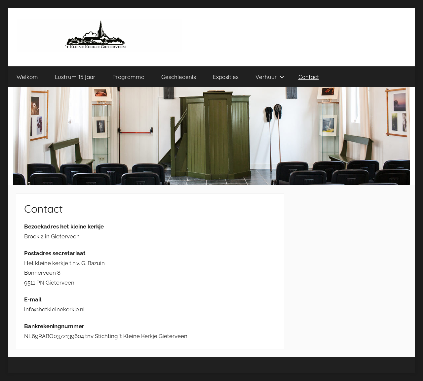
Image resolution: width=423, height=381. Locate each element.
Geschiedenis (178, 76)
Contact (308, 76)
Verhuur (269, 76)
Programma (128, 76)
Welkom (27, 76)
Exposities (226, 76)
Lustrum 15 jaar (75, 76)
